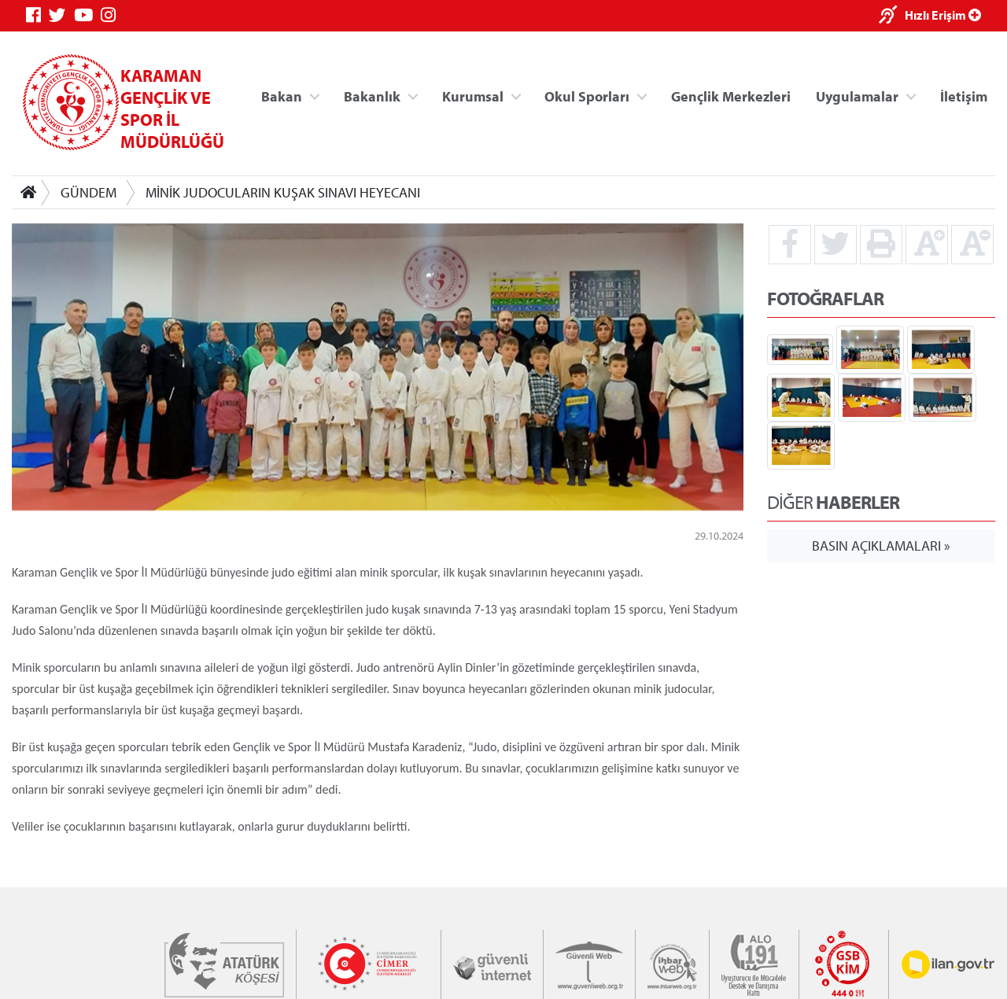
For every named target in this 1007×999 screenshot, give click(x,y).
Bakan (281, 96)
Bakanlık (372, 96)
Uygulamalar (857, 96)
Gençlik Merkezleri (731, 96)
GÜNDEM (88, 192)
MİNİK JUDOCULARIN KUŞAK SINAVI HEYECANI (283, 192)
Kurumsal (473, 96)
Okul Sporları (586, 96)
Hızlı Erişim (943, 15)
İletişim (963, 96)
